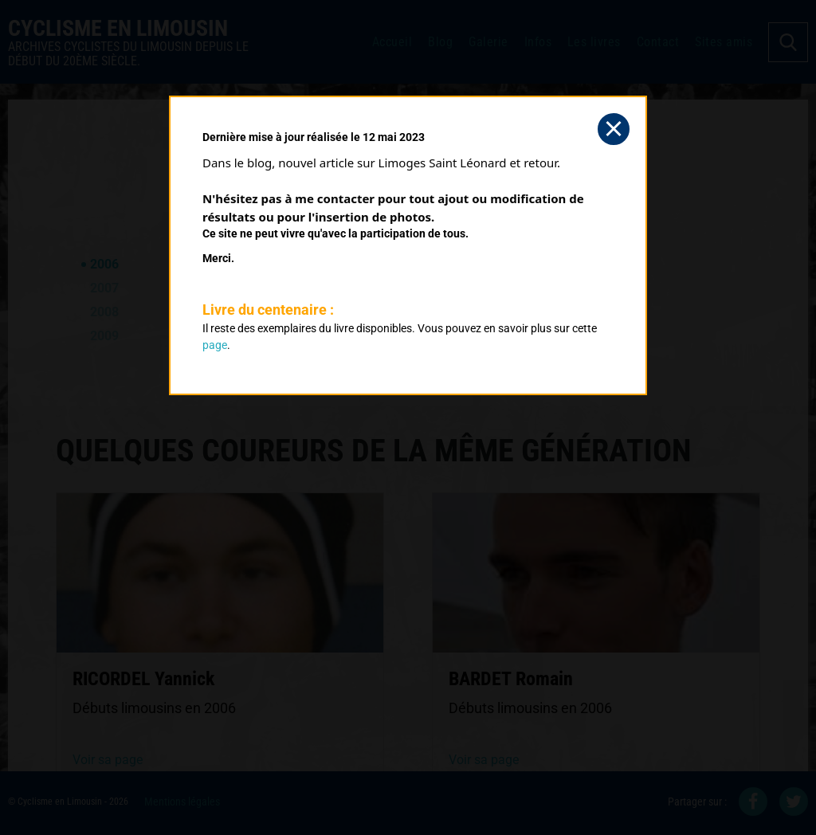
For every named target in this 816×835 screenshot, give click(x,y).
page (214, 345)
